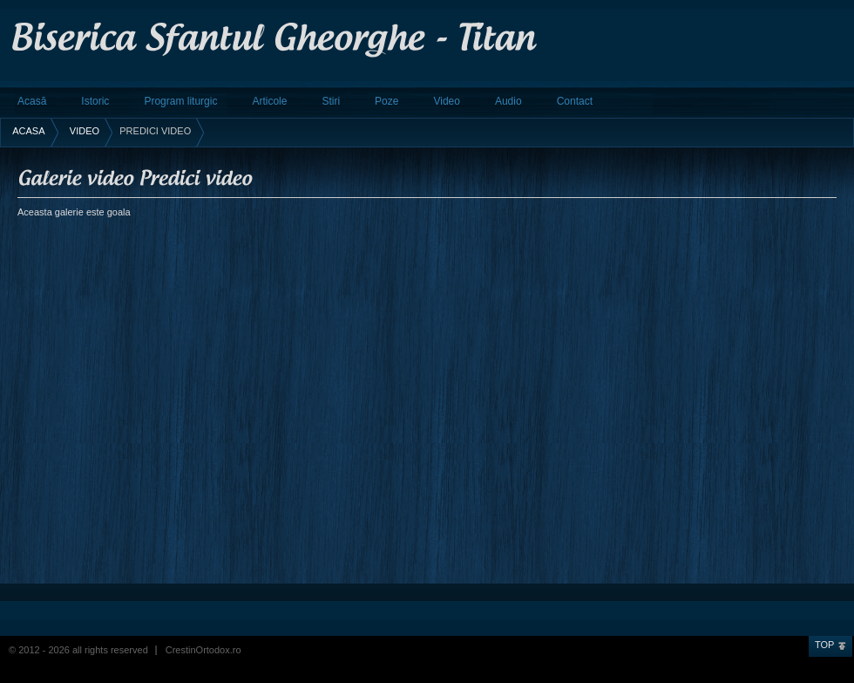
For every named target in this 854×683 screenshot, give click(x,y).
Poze (386, 101)
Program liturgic (180, 101)
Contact (575, 101)
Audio (508, 101)
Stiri (331, 101)
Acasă (31, 101)
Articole (269, 101)
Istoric (95, 101)
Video (446, 101)
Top (824, 644)
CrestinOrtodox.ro (203, 650)
